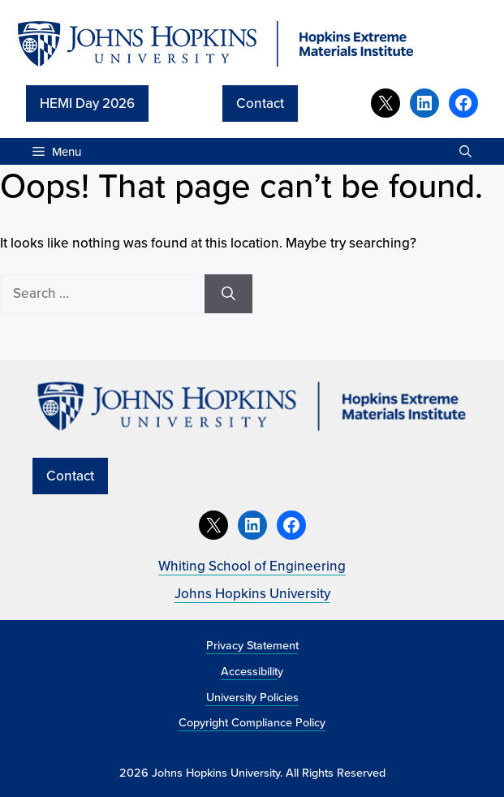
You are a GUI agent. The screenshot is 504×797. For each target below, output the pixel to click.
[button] (465, 151)
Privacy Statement (252, 644)
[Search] (228, 293)
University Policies (252, 696)
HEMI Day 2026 (87, 103)
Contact (260, 103)
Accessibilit (249, 670)
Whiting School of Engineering (252, 565)
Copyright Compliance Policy (252, 721)
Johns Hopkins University (252, 593)
